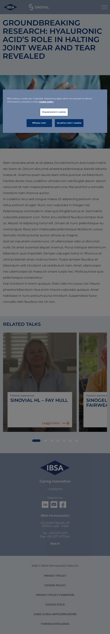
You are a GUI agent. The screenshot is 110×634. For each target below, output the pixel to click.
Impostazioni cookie (54, 112)
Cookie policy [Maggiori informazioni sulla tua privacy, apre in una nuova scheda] (46, 101)
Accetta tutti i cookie (69, 123)
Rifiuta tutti (39, 123)
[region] (55, 111)
